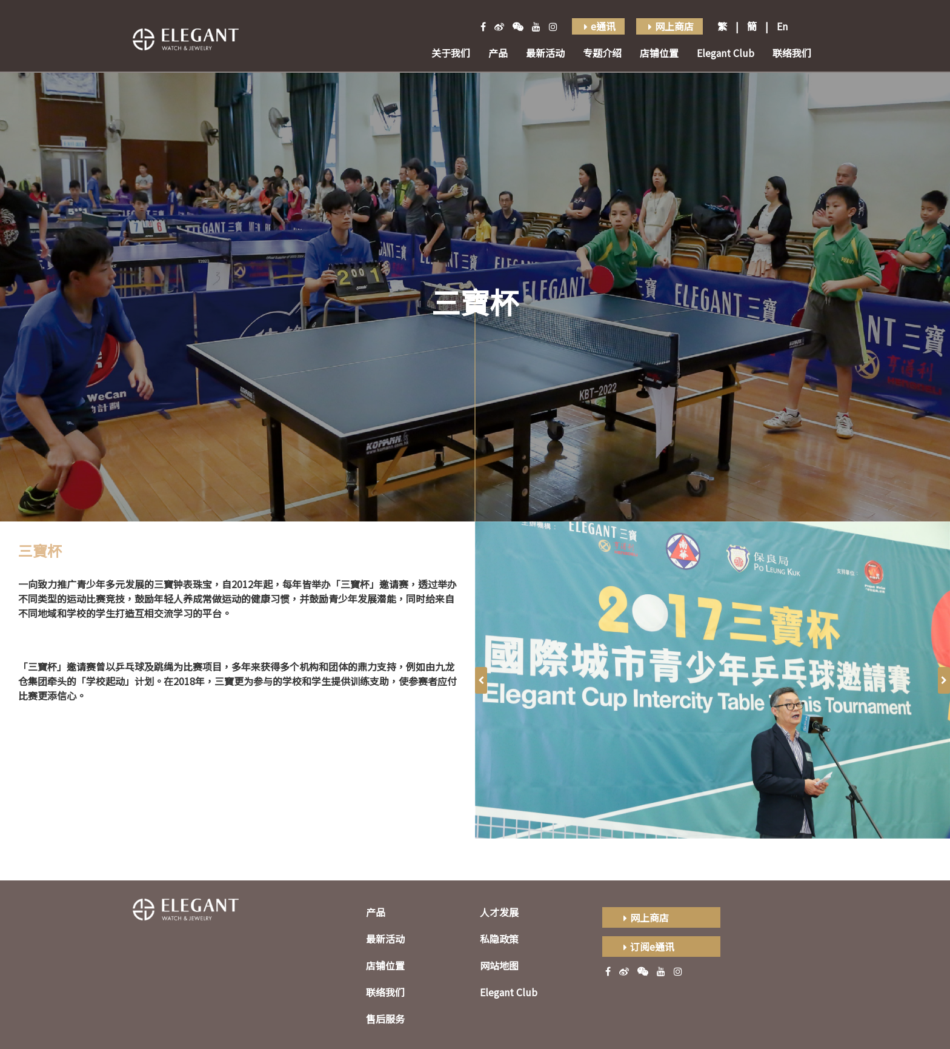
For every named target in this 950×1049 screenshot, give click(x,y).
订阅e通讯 (647, 946)
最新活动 (545, 52)
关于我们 (450, 52)
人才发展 (499, 912)
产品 (498, 52)
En (782, 26)
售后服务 (385, 1018)
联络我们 (791, 52)
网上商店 (644, 917)
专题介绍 (602, 52)
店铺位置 (659, 52)
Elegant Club (725, 52)
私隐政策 (499, 938)
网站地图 (499, 965)
